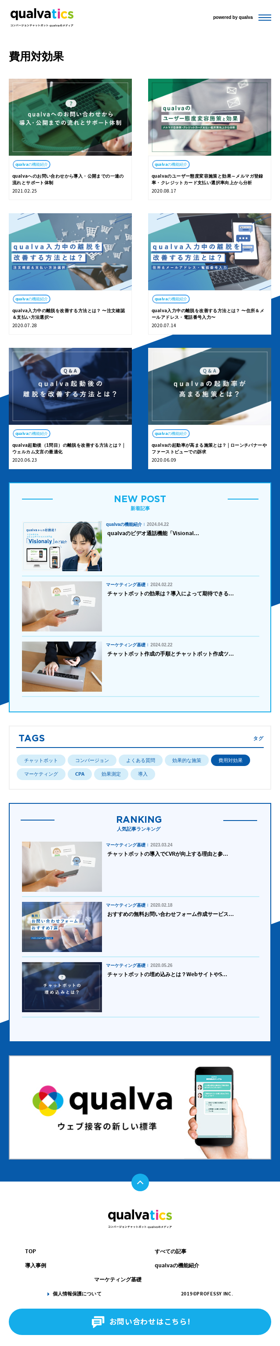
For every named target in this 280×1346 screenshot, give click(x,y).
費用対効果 (230, 760)
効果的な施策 (186, 760)
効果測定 (111, 774)
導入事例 (35, 1265)
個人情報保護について (77, 1293)
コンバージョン (92, 760)
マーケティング (41, 774)
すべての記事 (170, 1251)
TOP (30, 1251)
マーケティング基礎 (118, 1279)
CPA (79, 774)
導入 (143, 774)
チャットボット (41, 760)
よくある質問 (140, 760)
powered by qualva (233, 17)
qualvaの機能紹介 (177, 1265)
